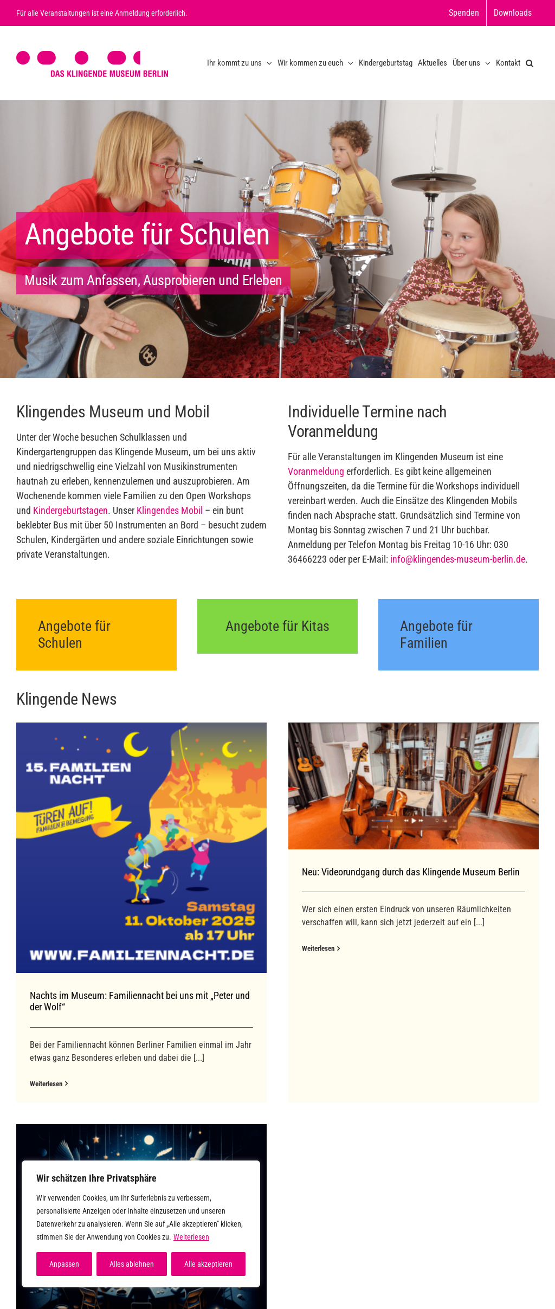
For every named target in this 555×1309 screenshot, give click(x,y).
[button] (529, 63)
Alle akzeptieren (208, 1264)
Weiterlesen (191, 1237)
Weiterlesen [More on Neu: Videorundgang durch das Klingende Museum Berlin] (309, 948)
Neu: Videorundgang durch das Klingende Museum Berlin (402, 872)
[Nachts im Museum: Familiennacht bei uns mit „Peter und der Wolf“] (141, 848)
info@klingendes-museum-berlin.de (457, 559)
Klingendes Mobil (170, 510)
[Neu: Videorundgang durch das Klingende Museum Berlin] (404, 786)
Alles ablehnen (131, 1264)
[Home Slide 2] (277, 239)
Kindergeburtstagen (70, 510)
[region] (141, 1223)
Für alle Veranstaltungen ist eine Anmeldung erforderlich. (102, 13)
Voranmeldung (316, 471)
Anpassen (64, 1264)
